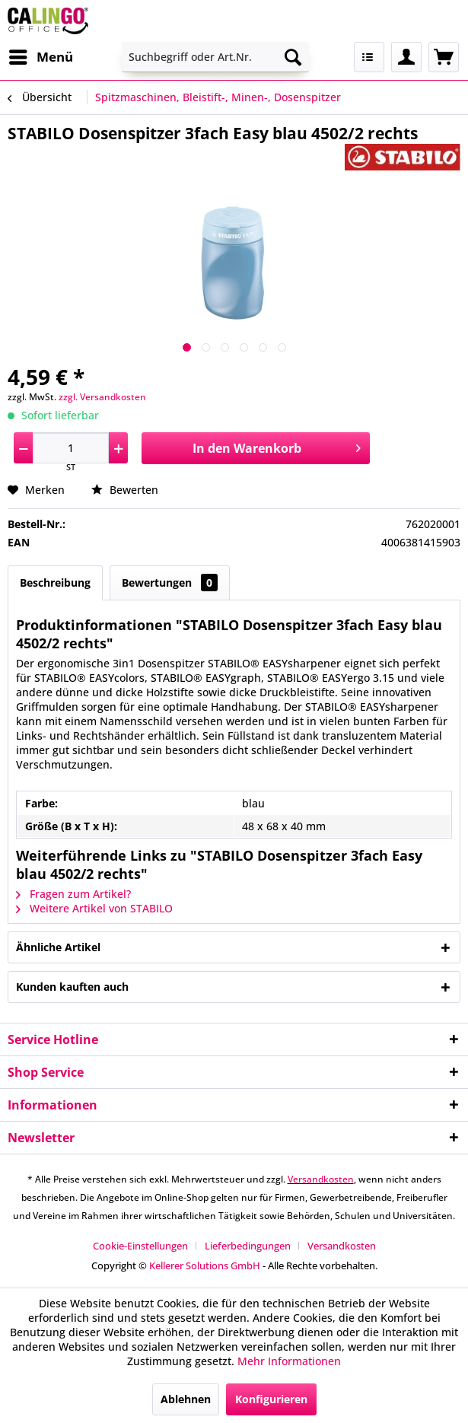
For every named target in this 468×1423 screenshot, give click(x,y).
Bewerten (124, 489)
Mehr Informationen (289, 1361)
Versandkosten (321, 1179)
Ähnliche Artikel (58, 947)
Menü (41, 55)
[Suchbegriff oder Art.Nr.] (215, 57)
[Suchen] (293, 57)
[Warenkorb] (443, 57)
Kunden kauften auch (72, 986)
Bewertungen (170, 582)
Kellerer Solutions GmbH (204, 1265)
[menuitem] (40, 57)
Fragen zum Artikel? (73, 894)
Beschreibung (55, 582)
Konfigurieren (271, 1399)
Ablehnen (186, 1399)
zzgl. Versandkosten (102, 396)
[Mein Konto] (406, 57)
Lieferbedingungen (248, 1246)
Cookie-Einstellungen (140, 1246)
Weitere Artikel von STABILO (94, 908)
